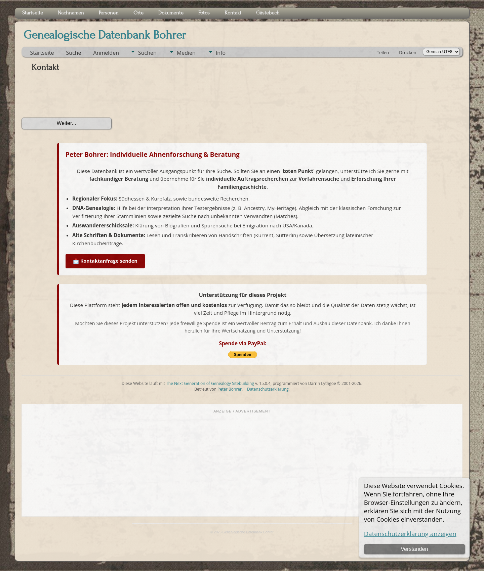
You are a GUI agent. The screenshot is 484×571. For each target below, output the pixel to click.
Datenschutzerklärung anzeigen (410, 533)
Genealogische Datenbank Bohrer (105, 35)
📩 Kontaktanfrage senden (105, 261)
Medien (186, 52)
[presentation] (73, 97)
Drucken (407, 52)
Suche (73, 52)
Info (221, 52)
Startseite (42, 52)
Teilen (383, 52)
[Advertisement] (242, 464)
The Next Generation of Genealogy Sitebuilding (210, 383)
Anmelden (106, 52)
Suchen (147, 52)
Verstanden (414, 549)
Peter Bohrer (229, 389)
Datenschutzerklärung (268, 389)
